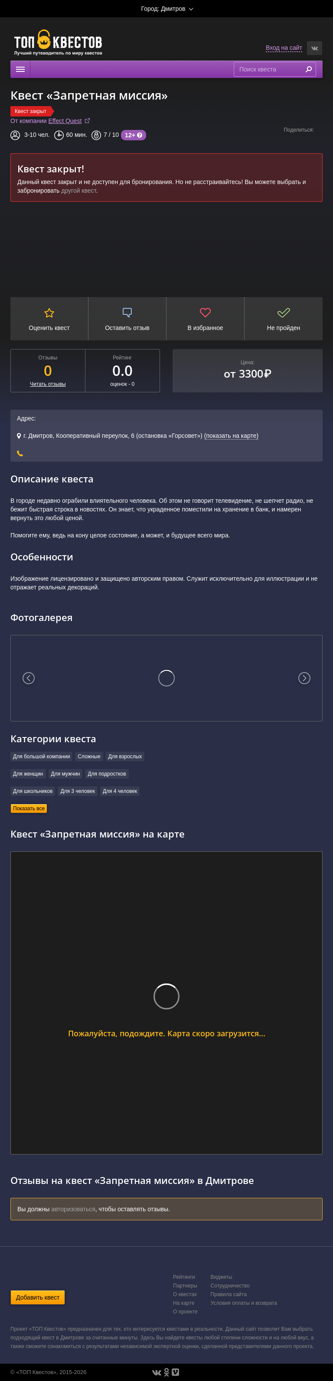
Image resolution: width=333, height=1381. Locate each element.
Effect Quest (65, 120)
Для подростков (107, 774)
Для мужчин (65, 774)
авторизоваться (73, 1209)
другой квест (78, 190)
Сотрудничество (230, 1286)
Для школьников (32, 791)
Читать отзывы (48, 384)
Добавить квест (37, 1297)
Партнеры (185, 1286)
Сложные (89, 757)
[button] (315, 48)
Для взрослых (125, 757)
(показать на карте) (231, 435)
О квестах (185, 1294)
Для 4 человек (120, 791)
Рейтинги (184, 1277)
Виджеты (221, 1277)
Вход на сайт (284, 47)
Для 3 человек (77, 791)
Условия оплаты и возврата (244, 1303)
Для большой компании (41, 757)
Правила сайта (229, 1294)
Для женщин (28, 774)
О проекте (185, 1312)
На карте (183, 1303)
